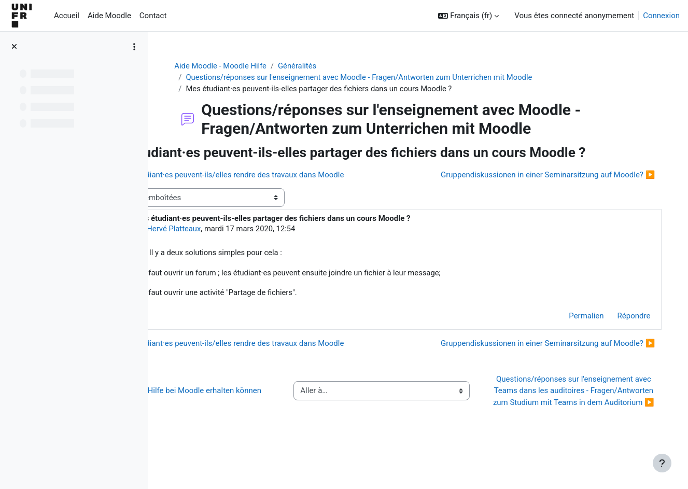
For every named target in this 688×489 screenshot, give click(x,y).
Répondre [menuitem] (623, 333)
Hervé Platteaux (240, 245)
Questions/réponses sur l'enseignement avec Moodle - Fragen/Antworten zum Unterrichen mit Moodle (390, 77)
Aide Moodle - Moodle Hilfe (249, 66)
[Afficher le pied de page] (662, 463)
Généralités (326, 66)
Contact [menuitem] (152, 15)
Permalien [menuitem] (575, 333)
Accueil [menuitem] (66, 15)
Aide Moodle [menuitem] (109, 15)
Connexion (661, 15)
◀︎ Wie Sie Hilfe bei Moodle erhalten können (244, 414)
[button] (468, 15)
